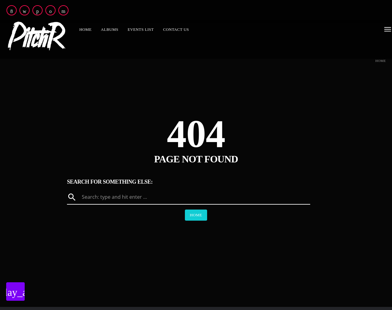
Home (380, 61)
